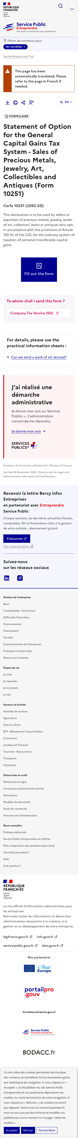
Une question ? (12, 866)
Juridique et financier (15, 745)
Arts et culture (12, 725)
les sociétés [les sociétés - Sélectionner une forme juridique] (14, 46)
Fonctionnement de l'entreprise (22, 644)
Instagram (20, 578)
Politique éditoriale (14, 832)
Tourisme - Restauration (17, 752)
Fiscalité (8, 637)
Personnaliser (47, 1130)
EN (67, 102)
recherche (60, 6)
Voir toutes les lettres (18, 546)
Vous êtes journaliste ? (16, 852)
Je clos (7, 695)
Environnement (12, 624)
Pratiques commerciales (17, 651)
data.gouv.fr (52, 946)
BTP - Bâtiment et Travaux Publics (23, 731)
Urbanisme (9, 765)
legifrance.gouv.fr (18, 937)
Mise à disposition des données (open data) (29, 846)
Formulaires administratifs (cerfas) (23, 789)
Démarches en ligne (15, 782)
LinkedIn (7, 578)
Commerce (10, 738)
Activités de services (15, 711)
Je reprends (10, 681)
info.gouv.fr (47, 937)
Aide (6, 859)
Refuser (28, 1130)
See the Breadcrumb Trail (18, 56)
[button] (31, 102)
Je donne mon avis (26, 431)
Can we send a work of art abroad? (39, 357)
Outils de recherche (15, 809)
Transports (9, 758)
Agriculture (10, 718)
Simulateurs (10, 795)
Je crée (7, 674)
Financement (11, 631)
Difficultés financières (16, 617)
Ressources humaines (15, 658)
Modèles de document (16, 802)
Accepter (11, 1130)
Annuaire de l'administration (20, 815)
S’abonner (17, 538)
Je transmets (10, 688)
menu (72, 9)
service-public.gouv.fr (20, 946)
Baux (6, 604)
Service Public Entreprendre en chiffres (26, 839)
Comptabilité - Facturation (19, 611)
